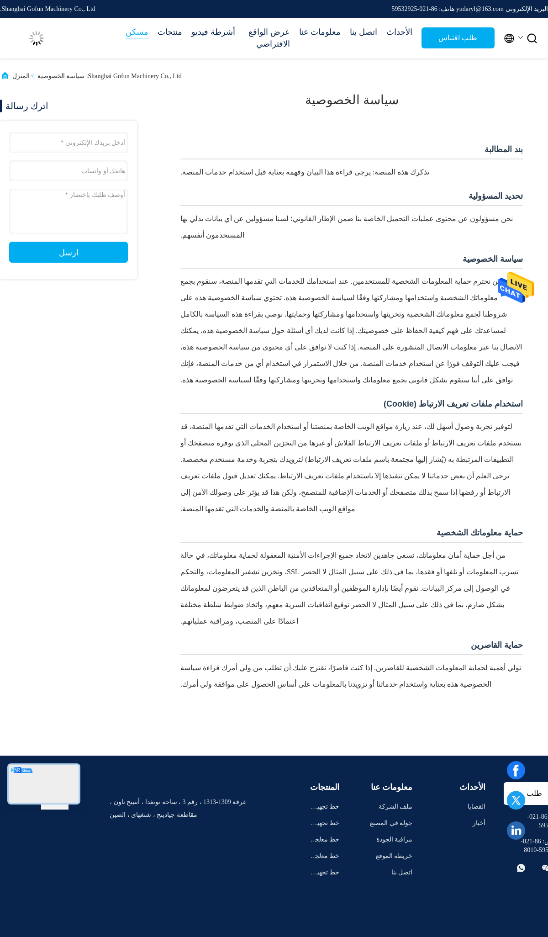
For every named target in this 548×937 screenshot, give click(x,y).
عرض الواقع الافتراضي (269, 37)
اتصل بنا (363, 32)
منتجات (170, 32)
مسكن (137, 32)
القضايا (476, 806)
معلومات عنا (320, 32)
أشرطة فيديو (213, 32)
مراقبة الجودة (394, 839)
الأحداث (399, 32)
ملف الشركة (396, 806)
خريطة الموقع (394, 855)
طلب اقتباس (457, 37)
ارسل (69, 252)
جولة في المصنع (391, 823)
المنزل (21, 76)
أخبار (479, 823)
